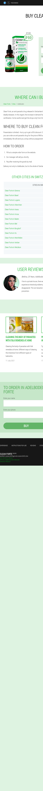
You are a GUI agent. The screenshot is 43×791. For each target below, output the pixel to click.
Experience (4, 445)
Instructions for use (19, 445)
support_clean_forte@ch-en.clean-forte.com (14, 456)
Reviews (33, 445)
